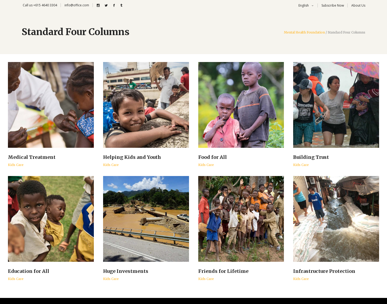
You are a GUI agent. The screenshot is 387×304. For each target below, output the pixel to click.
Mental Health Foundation (304, 32)
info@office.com (76, 5)
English (303, 5)
